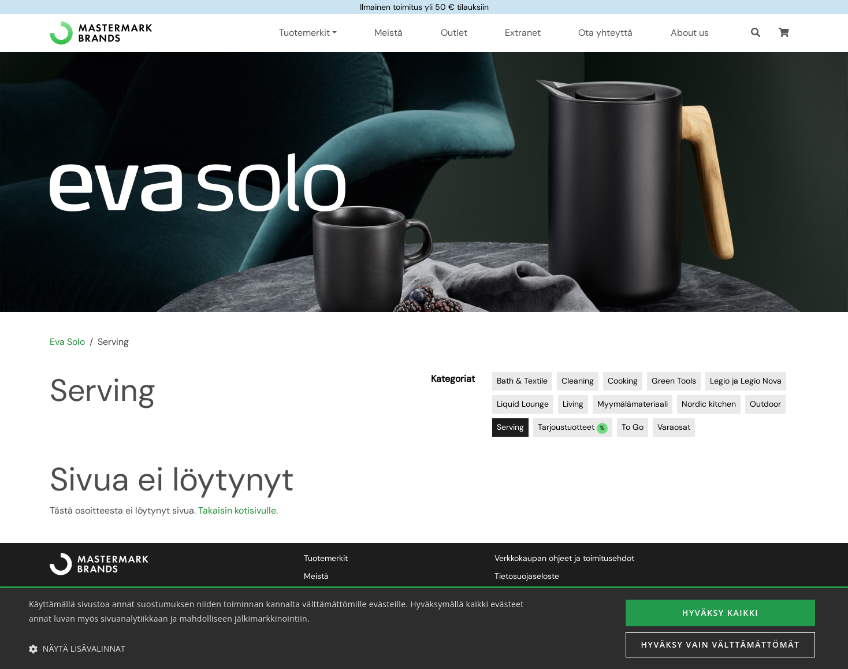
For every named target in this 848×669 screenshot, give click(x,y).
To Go (633, 427)
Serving (510, 427)
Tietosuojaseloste (526, 576)
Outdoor (765, 404)
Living (573, 404)
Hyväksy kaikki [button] (720, 612)
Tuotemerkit (326, 558)
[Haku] (755, 32)
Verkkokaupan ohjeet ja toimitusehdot (564, 558)
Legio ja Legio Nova (746, 381)
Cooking (623, 381)
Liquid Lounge (523, 404)
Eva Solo (67, 342)
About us (690, 33)
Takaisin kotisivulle (237, 510)
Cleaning (577, 381)
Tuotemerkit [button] (304, 33)
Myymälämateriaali (632, 404)
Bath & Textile (522, 381)
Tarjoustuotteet (573, 428)
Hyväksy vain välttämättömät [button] (720, 644)
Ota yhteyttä (605, 33)
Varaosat (673, 427)
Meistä (388, 33)
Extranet (523, 33)
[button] (783, 32)
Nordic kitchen (709, 404)
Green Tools (674, 381)
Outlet (454, 33)
